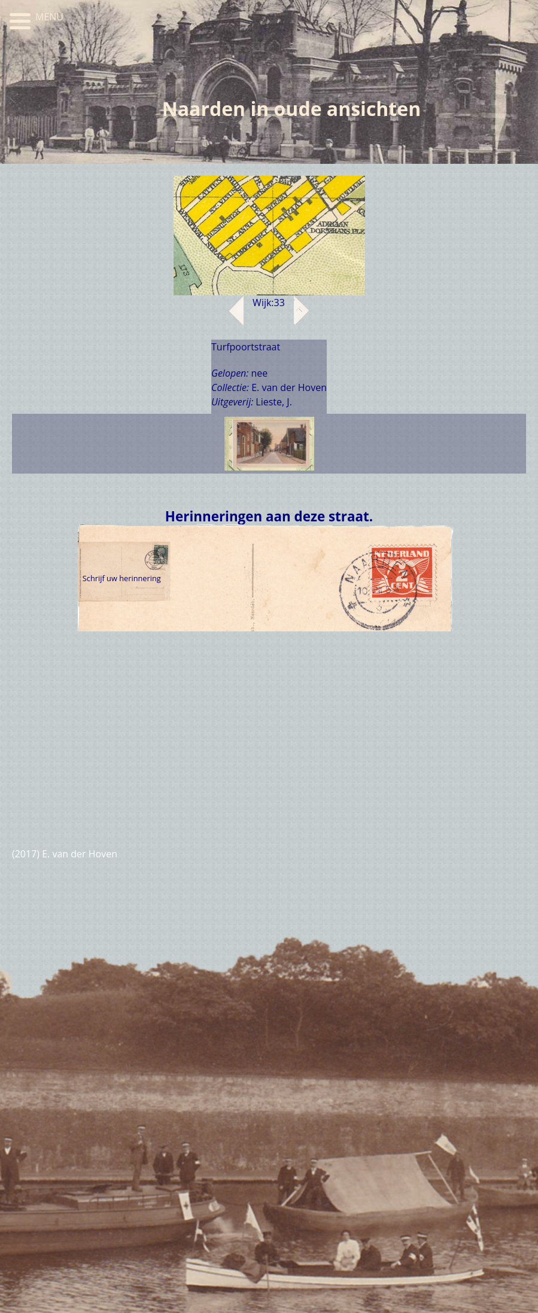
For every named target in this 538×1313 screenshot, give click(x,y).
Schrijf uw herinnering (121, 578)
